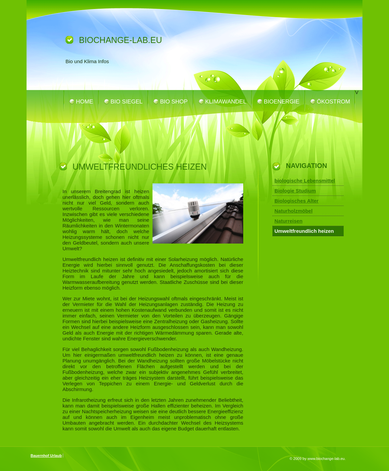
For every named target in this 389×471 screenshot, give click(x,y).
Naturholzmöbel (293, 211)
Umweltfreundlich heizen (304, 231)
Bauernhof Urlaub (46, 456)
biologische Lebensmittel (304, 180)
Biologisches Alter (296, 201)
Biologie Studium (295, 191)
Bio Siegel (126, 101)
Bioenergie (281, 101)
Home (84, 101)
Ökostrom (333, 101)
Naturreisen (288, 221)
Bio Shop (173, 101)
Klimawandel (226, 101)
